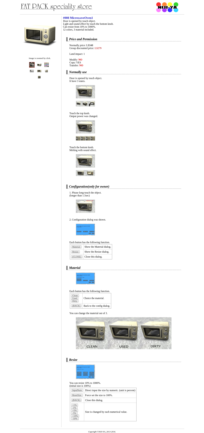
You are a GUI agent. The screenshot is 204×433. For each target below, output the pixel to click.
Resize (73, 359)
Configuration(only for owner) (89, 186)
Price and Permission (83, 39)
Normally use (78, 72)
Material (74, 268)
